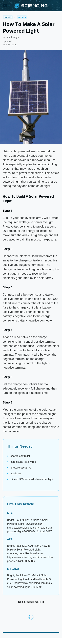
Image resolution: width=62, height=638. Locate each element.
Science (8, 17)
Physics (22, 17)
